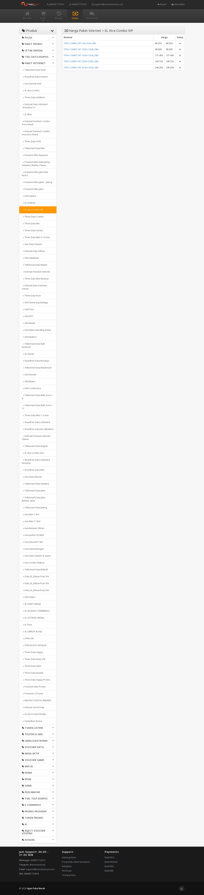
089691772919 (55, 4)
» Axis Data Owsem (32, 244)
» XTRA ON (28, 638)
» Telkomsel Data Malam (34, 264)
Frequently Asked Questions (76, 861)
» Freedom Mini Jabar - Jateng (37, 182)
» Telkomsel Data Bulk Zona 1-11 (37, 407)
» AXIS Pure (28, 309)
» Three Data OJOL (31, 665)
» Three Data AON (31, 141)
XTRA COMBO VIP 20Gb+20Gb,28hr (81, 61)
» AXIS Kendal (29, 374)
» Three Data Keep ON (33, 659)
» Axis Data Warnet (32, 476)
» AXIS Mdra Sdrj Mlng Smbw (36, 330)
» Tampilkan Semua (32, 721)
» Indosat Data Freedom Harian (34, 287)
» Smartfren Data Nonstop (35, 360)
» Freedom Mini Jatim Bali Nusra (35, 174)
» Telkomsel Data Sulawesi (35, 483)
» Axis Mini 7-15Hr (31, 521)
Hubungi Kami (69, 857)
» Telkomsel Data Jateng (34, 507)
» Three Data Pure (31, 295)
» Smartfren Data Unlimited (36, 422)
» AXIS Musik (28, 323)
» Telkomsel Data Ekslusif (35, 569)
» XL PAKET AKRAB (31, 603)
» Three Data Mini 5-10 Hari (36, 237)
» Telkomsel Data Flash (34, 69)
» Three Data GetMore (33, 97)
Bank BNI (109, 866)
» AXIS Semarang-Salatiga (35, 302)
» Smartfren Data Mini (33, 469)
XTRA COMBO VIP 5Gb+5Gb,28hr (80, 43)
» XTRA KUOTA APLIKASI (34, 645)
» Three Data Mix (31, 223)
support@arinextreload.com (107, 4)
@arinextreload (37, 864)
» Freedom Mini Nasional (35, 155)
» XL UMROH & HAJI (32, 631)
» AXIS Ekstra (28, 381)
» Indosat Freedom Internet (36, 271)
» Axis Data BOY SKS (32, 542)
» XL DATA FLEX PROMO (34, 714)
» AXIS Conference (31, 388)
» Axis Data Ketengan (33, 548)
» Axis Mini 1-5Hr (30, 514)
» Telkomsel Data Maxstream (37, 367)
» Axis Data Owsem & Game (36, 555)
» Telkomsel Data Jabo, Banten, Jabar (34, 499)
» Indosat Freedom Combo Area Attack (36, 123)
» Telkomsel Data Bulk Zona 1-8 (37, 397)
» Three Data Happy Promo (36, 679)
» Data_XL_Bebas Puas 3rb (35, 583)
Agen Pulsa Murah (36, 888)
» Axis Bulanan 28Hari (33, 528)
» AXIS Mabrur (29, 336)
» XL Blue (27, 114)
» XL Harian (28, 353)
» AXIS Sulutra (29, 195)
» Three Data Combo (33, 216)
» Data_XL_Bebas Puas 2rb (35, 590)
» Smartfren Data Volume (35, 76)
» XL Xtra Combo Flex (33, 452)
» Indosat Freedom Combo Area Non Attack (36, 133)
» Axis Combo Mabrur (33, 562)
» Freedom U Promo (32, 693)
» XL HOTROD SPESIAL (33, 617)
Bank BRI (109, 870)
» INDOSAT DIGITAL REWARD (36, 700)
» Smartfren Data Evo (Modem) (37, 429)
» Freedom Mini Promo (34, 686)
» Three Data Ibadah (32, 672)
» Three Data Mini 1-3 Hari (35, 415)
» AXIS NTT (27, 316)
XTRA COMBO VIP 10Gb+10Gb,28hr (81, 49)
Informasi (66, 870)
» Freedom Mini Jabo (32, 189)
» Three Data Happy (32, 652)
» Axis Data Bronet (31, 83)
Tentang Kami (69, 875)
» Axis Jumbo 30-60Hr (33, 535)
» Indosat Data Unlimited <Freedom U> (35, 106)
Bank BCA (109, 857)
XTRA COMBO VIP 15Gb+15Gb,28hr (81, 55)
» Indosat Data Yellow (33, 251)
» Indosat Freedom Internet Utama (36, 438)
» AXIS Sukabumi (30, 257)
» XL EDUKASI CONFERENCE (36, 610)
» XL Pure (27, 624)
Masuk (162, 4)
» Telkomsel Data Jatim (34, 490)
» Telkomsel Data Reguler (35, 446)
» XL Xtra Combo (31, 90)
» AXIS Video (28, 597)
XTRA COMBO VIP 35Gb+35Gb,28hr (81, 67)
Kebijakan (67, 866)
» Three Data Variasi (32, 230)
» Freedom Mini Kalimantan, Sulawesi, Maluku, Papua (36, 164)
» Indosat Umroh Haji (33, 707)
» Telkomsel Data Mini (33, 148)
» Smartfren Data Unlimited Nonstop (36, 461)
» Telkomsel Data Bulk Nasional (33, 345)
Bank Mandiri (111, 861)
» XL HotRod (28, 202)
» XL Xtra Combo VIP (32, 209)
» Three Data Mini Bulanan (35, 278)
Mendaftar (178, 4)
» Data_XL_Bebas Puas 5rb (35, 576)
